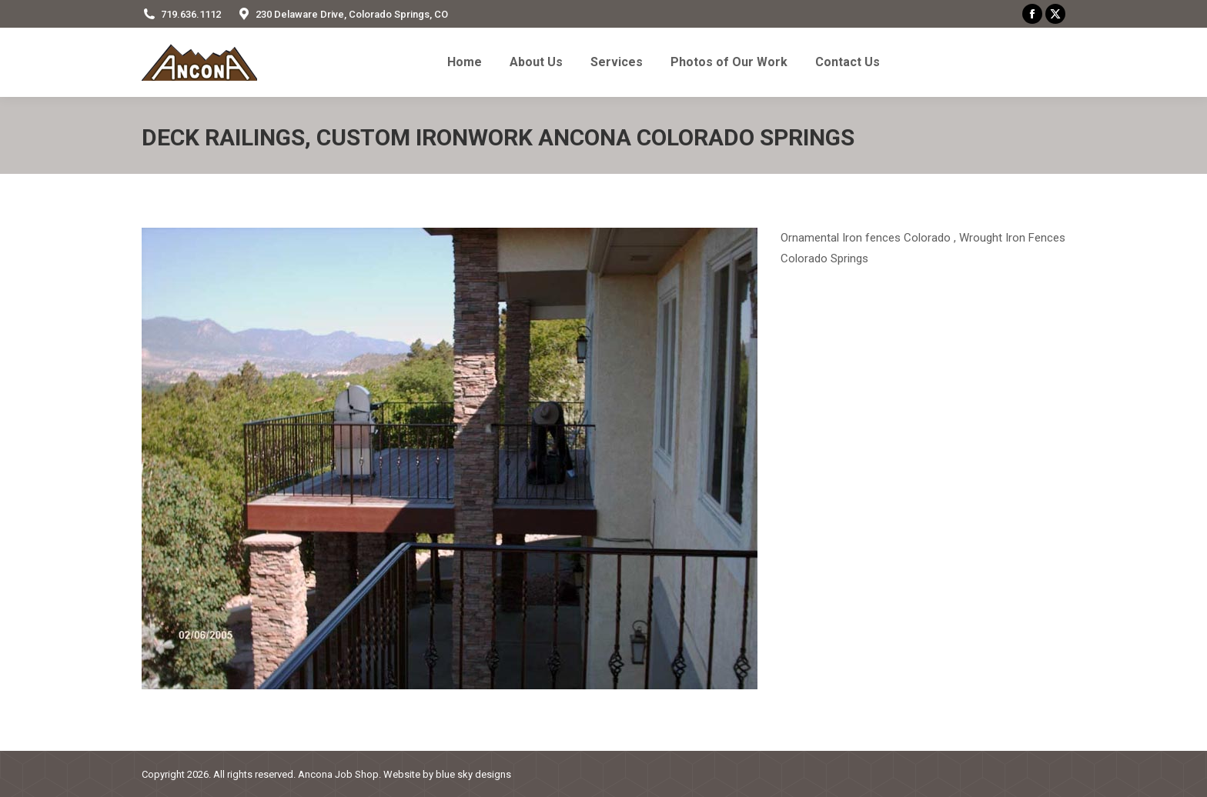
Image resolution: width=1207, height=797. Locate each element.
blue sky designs (473, 774)
